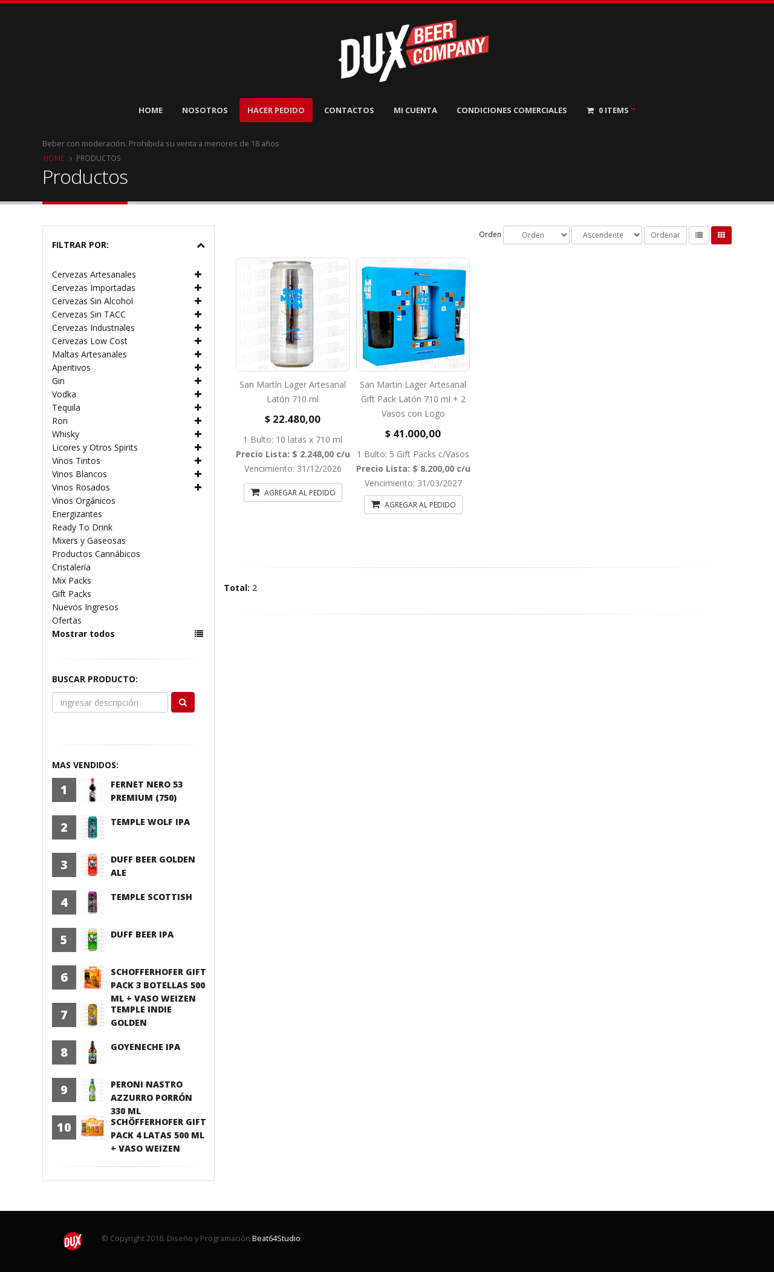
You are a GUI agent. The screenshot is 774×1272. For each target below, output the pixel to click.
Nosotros (205, 110)
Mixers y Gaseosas (89, 540)
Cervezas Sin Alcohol (92, 301)
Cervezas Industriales (93, 327)
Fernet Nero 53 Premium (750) (147, 790)
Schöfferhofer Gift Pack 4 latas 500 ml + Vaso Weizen (158, 1135)
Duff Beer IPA (142, 934)
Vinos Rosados (81, 487)
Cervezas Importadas (93, 287)
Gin (58, 380)
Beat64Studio (276, 1238)
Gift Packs (71, 593)
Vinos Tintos (76, 460)
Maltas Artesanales (89, 354)
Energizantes (77, 514)
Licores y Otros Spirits (95, 447)
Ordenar (665, 235)
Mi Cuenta (415, 110)
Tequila (66, 407)
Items (608, 110)
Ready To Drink (82, 527)
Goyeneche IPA (145, 1046)
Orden (490, 234)
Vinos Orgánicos (83, 500)
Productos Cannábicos (96, 553)
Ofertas (67, 620)
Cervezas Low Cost (90, 341)
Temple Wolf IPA (150, 821)
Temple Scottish (151, 896)
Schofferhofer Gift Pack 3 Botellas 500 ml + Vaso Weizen (158, 985)
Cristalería (71, 567)
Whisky (65, 434)
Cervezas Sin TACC (89, 314)
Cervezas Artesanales (94, 274)
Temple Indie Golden (141, 1015)
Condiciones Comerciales (512, 110)
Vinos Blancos (79, 474)
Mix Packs (71, 580)
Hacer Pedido (276, 110)
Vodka (64, 394)
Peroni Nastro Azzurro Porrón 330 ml (151, 1097)
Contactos (349, 110)
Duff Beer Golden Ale (153, 865)
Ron (60, 420)
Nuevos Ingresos (85, 607)
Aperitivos (71, 367)
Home (150, 110)
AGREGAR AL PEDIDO (293, 492)
